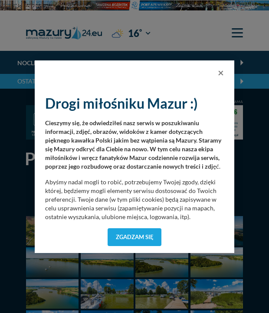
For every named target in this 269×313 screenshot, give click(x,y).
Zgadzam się (135, 236)
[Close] (221, 72)
